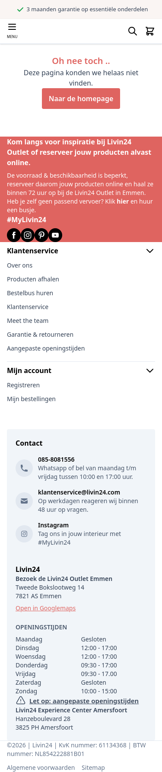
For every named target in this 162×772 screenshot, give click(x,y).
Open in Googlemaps (46, 608)
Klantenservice (81, 251)
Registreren (23, 385)
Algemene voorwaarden (41, 767)
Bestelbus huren (30, 293)
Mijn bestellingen (31, 399)
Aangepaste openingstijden (46, 348)
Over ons (19, 265)
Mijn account (81, 370)
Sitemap (93, 767)
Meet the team (27, 320)
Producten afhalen (33, 279)
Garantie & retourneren (40, 334)
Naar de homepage (81, 98)
